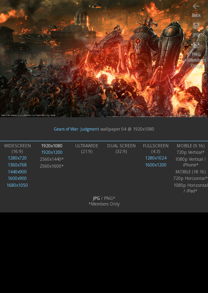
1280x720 (17, 158)
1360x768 (17, 165)
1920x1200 (52, 152)
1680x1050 (17, 185)
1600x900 (17, 178)
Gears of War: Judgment (76, 129)
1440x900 (17, 172)
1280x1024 (156, 158)
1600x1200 (156, 165)
